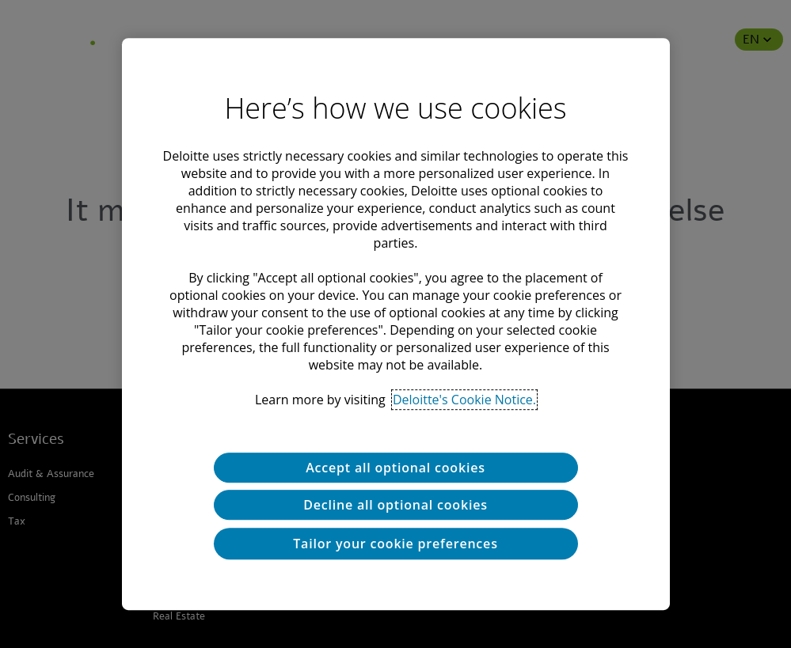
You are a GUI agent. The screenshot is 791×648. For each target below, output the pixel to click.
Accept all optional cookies (395, 467)
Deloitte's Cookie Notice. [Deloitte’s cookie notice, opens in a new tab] (464, 399)
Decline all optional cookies (395, 504)
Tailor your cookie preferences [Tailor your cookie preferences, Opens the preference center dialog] (395, 543)
